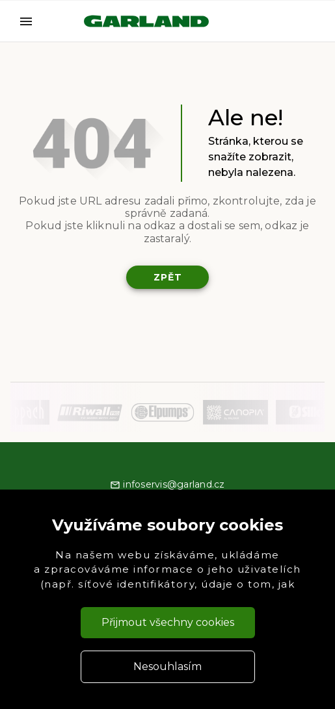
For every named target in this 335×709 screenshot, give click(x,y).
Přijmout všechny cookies (167, 622)
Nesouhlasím (167, 666)
